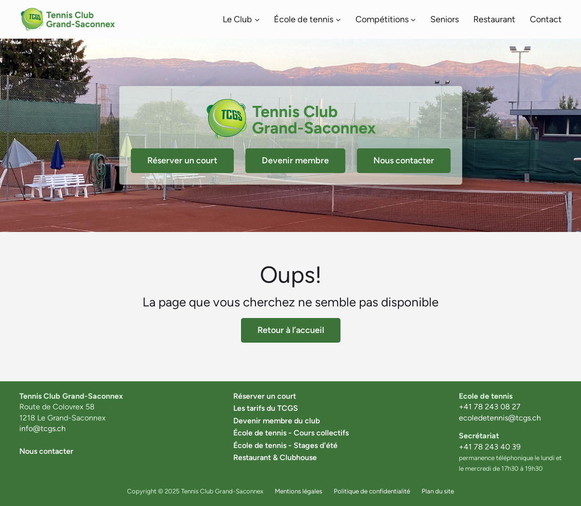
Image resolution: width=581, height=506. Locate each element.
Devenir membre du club (276, 420)
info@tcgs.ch (42, 428)
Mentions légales (298, 491)
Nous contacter (403, 160)
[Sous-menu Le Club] (257, 19)
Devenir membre (295, 160)
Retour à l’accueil (290, 330)
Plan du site (438, 491)
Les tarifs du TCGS (265, 408)
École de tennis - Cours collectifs (291, 432)
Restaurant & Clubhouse (275, 457)
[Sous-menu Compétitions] (413, 19)
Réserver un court (182, 160)
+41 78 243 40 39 (490, 446)
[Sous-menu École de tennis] (338, 19)
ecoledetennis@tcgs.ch (500, 417)
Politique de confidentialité (372, 491)
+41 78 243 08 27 (490, 406)
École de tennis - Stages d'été (285, 445)
